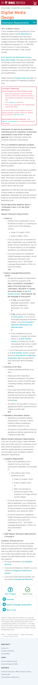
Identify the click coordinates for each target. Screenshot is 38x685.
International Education (23, 579)
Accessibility (5, 653)
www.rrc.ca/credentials (9, 121)
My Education (23, 33)
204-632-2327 (19, 114)
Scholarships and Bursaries (10, 676)
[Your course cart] (35, 2)
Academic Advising (7, 650)
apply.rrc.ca (13, 101)
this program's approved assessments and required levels (22, 324)
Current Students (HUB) (9, 663)
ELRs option (18, 316)
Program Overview (21, 77)
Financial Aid (5, 674)
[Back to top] (19, 609)
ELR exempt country (20, 352)
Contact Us (5, 647)
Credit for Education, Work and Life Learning (16, 671)
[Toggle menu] (13, 3)
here (15, 399)
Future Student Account (9, 660)
